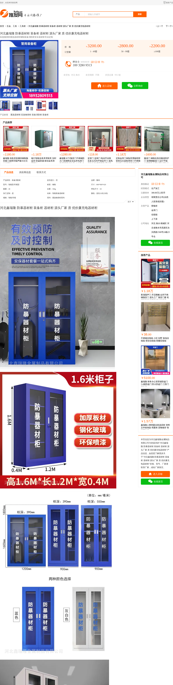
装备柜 (45, 115)
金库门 (154, 210)
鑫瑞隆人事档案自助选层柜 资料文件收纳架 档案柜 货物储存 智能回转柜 (155, 427)
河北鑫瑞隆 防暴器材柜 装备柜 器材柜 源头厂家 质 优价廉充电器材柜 (59, 26)
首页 (2, 26)
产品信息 (8, 172)
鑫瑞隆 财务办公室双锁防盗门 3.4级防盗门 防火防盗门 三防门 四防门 (155, 384)
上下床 (154, 219)
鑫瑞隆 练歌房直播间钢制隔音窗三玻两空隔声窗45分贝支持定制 (15, 161)
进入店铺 (104, 85)
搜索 (140, 14)
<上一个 (159, 26)
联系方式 (41, 172)
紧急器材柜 (15, 115)
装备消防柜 (37, 115)
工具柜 (23, 26)
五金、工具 (12, 26)
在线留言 (155, 242)
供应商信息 (25, 172)
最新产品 (169, 3)
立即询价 (135, 85)
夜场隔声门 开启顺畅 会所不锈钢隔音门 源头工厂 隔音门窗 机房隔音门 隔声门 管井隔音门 (155, 297)
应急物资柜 (26, 115)
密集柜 (154, 206)
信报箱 (154, 215)
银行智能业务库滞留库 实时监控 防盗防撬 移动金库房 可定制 (43, 161)
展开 (131, 202)
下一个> (169, 26)
